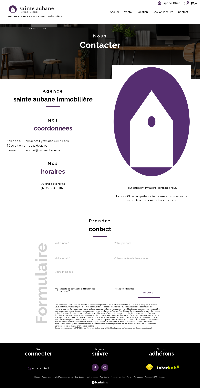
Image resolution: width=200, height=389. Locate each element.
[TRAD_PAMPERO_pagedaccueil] (35, 16)
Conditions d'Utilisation (123, 328)
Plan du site (104, 377)
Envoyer (149, 292)
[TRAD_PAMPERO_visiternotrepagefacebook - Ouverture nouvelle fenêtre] (95, 367)
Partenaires (138, 377)
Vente (128, 11)
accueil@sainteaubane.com (44, 150)
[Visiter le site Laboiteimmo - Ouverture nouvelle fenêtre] (100, 382)
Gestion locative (163, 11)
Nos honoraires (92, 377)
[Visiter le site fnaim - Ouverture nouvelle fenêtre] (149, 367)
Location (142, 11)
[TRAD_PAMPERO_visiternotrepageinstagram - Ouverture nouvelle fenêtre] (104, 367)
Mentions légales (118, 377)
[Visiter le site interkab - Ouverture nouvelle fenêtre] (168, 367)
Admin (129, 377)
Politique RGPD (151, 377)
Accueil (114, 11)
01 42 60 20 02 (38, 145)
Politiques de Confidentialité (98, 328)
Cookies (162, 377)
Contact (183, 11)
